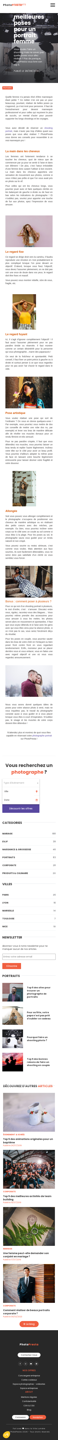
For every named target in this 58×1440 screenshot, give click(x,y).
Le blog (29, 1324)
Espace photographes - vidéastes (29, 1384)
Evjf (29, 841)
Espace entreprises (29, 1388)
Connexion (20, 1417)
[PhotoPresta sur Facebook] (20, 1364)
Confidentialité (29, 1401)
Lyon (29, 902)
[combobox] (20, 783)
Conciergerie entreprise (29, 1375)
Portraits (29, 857)
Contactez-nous (29, 1355)
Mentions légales (29, 1397)
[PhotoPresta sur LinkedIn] (36, 1364)
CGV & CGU (29, 1405)
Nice (29, 926)
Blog (29, 1409)
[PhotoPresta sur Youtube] (31, 1364)
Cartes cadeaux (29, 1379)
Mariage (29, 833)
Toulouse (29, 918)
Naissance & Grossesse (29, 849)
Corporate (29, 865)
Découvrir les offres (20, 808)
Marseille (29, 910)
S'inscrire (11, 966)
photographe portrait (42, 735)
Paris (29, 894)
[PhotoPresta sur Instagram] (26, 1364)
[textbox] (20, 783)
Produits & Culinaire (29, 873)
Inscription (38, 1417)
